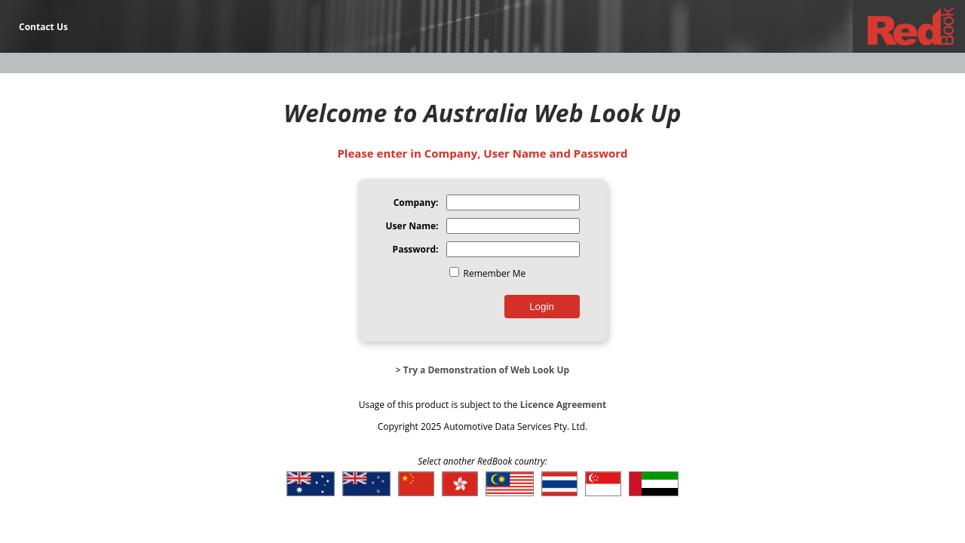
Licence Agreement (563, 404)
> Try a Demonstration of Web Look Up (482, 370)
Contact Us (43, 26)
